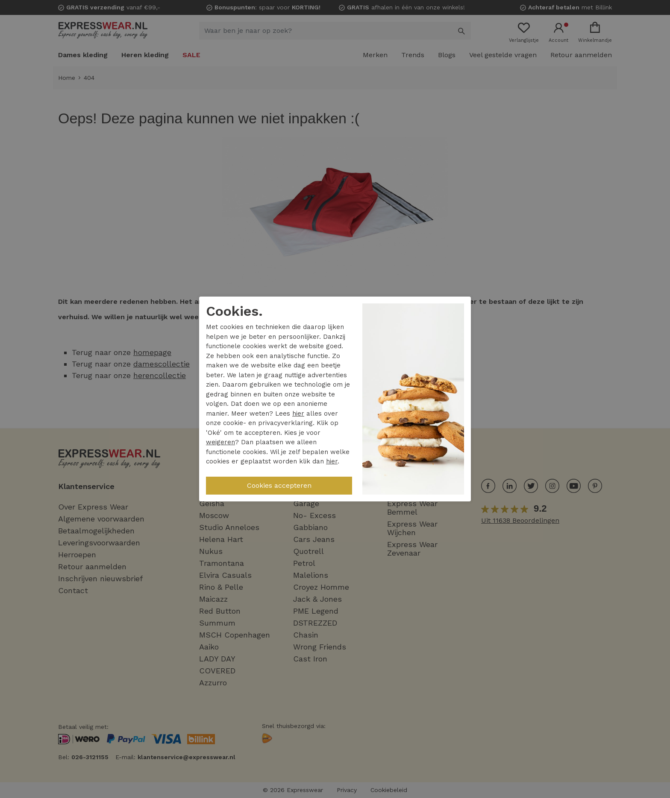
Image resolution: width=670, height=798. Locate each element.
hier (298, 413)
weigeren (220, 442)
